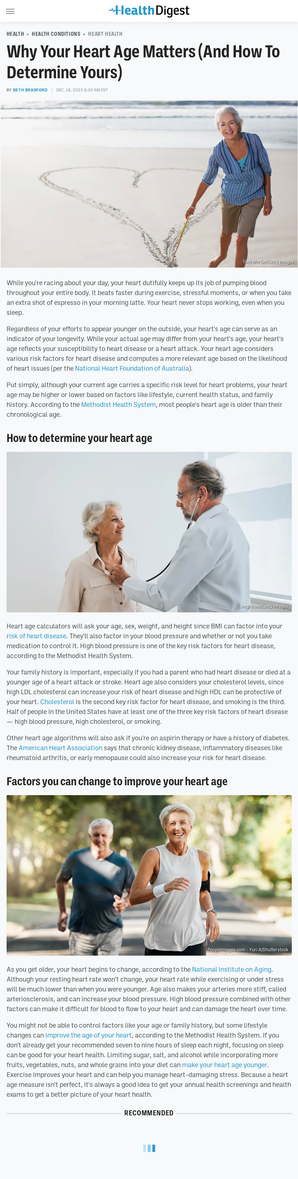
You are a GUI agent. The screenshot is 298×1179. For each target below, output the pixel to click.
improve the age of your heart (88, 1035)
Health (15, 34)
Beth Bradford (30, 89)
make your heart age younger (224, 1065)
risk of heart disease (36, 636)
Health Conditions (56, 34)
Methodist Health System (118, 404)
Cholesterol (57, 702)
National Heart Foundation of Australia (132, 368)
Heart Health (105, 34)
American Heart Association (60, 748)
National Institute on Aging (231, 969)
